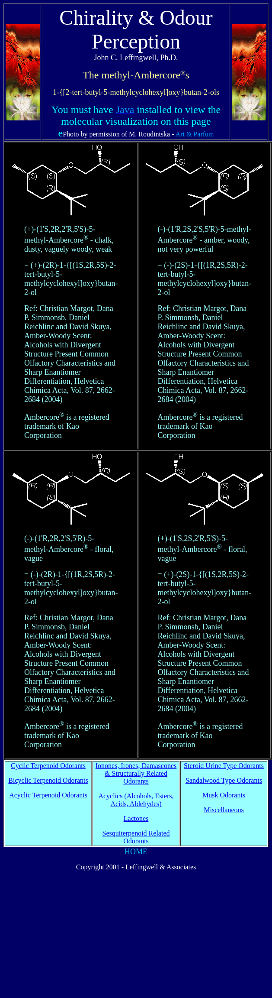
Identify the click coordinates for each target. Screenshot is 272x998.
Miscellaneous (223, 809)
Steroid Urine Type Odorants (224, 765)
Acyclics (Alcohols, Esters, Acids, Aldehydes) (135, 799)
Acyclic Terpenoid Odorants (48, 795)
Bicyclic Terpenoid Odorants (48, 780)
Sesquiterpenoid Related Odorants (136, 837)
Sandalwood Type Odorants (224, 780)
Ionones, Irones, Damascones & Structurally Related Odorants (136, 773)
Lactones (136, 818)
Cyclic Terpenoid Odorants (48, 765)
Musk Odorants (223, 795)
